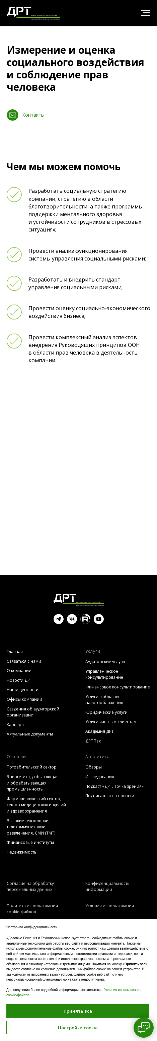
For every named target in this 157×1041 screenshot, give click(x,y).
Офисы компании (24, 699)
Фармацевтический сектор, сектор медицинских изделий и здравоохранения (36, 805)
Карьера (15, 724)
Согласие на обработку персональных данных (30, 887)
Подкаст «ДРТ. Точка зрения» (114, 786)
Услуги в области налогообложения (104, 700)
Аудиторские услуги (105, 661)
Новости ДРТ (19, 680)
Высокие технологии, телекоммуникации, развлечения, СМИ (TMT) (31, 827)
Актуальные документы (30, 734)
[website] (85, 622)
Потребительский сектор (32, 767)
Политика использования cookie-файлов (32, 909)
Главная (15, 651)
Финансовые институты (30, 842)
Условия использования (109, 906)
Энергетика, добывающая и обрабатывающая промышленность (33, 783)
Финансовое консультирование (117, 687)
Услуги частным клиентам (111, 721)
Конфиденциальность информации (107, 887)
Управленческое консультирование (104, 674)
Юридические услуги (106, 712)
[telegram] (59, 622)
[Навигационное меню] (145, 13)
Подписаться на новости (109, 796)
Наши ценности (22, 689)
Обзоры (93, 767)
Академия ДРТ (99, 731)
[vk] (72, 622)
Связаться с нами (24, 661)
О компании (19, 670)
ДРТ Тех (93, 741)
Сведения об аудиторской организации (33, 712)
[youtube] (99, 622)
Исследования (99, 776)
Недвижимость (21, 852)
